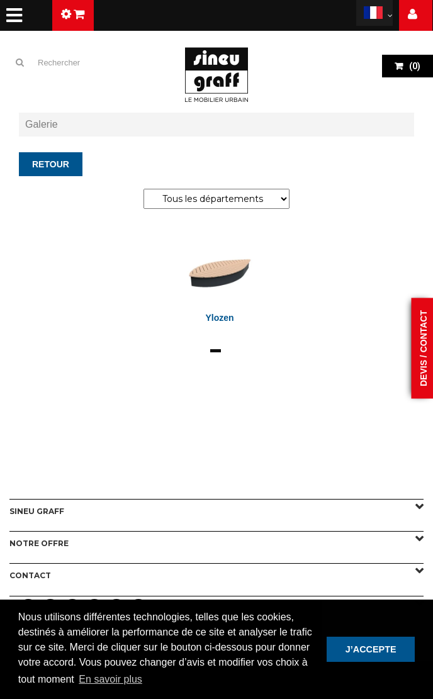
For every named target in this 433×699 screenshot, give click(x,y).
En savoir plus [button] (110, 679)
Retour (50, 164)
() (413, 66)
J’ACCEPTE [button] (371, 649)
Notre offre (39, 543)
